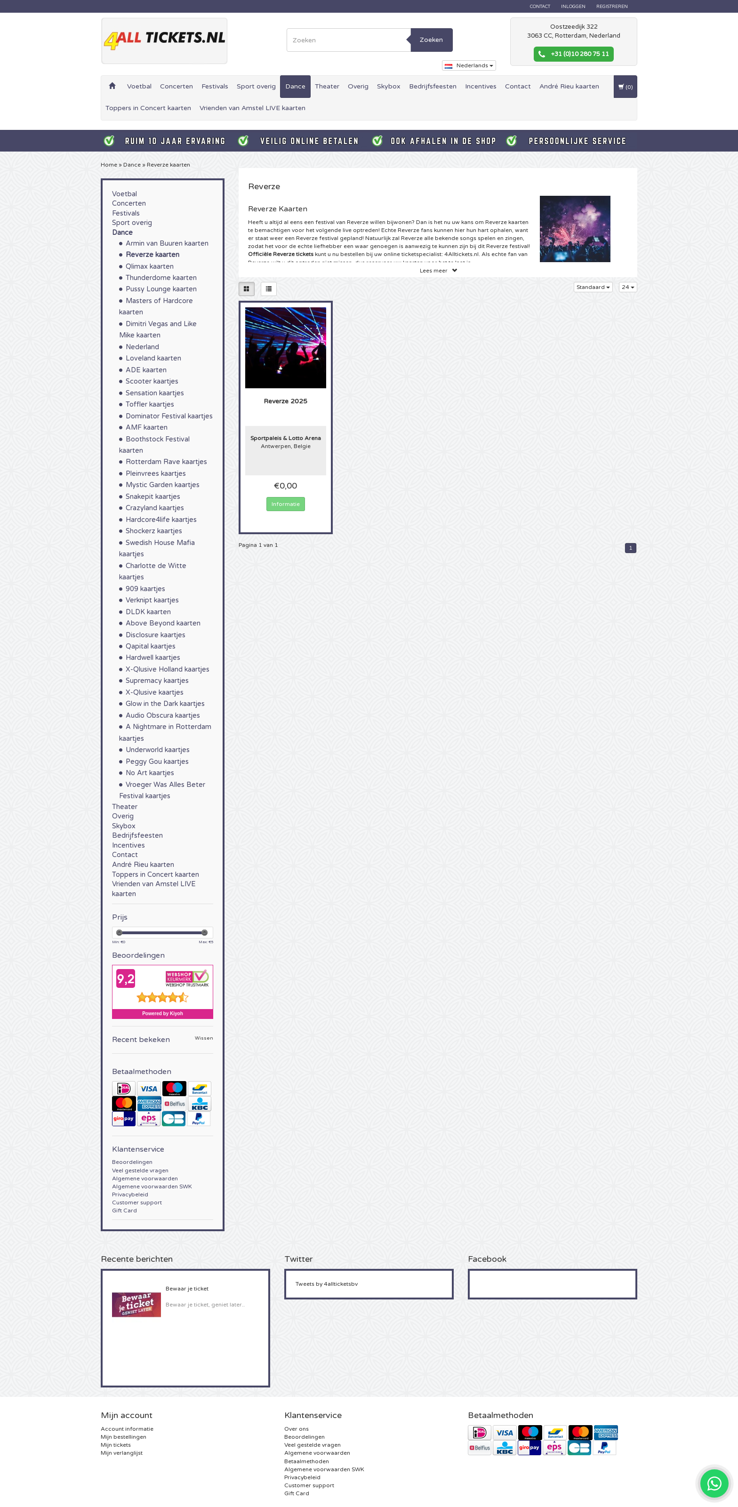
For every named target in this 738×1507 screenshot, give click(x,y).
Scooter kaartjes (152, 381)
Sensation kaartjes (155, 393)
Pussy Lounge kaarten (161, 289)
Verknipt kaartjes (152, 600)
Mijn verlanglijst (122, 1453)
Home (109, 164)
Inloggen (573, 6)
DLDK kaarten (148, 612)
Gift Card (124, 1210)
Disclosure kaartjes (155, 635)
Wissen (204, 1038)
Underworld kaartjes (158, 750)
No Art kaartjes (150, 773)
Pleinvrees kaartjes (156, 474)
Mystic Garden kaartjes (163, 485)
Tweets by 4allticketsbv (327, 1284)
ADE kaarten (146, 370)
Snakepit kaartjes (153, 497)
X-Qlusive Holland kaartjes (167, 669)
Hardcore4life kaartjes (161, 520)
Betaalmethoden (306, 1461)
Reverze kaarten (168, 164)
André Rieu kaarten (569, 86)
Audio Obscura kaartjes (163, 716)
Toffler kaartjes (150, 405)
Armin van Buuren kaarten (167, 244)
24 (628, 287)
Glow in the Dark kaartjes (165, 704)
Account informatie (127, 1429)
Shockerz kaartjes (154, 531)
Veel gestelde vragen (140, 1170)
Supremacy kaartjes (157, 681)
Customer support (137, 1202)
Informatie (286, 504)
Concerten (176, 86)
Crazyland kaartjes (155, 508)
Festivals (214, 86)
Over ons (296, 1429)
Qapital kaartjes (151, 646)
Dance (295, 86)
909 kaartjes (145, 589)
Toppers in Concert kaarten (148, 108)
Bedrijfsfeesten (433, 86)
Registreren (612, 6)
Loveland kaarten (153, 358)
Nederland (142, 347)
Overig (358, 86)
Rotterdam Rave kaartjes (166, 462)
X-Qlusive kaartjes (155, 693)
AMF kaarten (147, 428)
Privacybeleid (130, 1194)
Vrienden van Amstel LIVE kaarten (252, 108)
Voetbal (139, 86)
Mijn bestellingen (123, 1437)
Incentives (481, 86)
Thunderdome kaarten (161, 278)
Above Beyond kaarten (163, 623)
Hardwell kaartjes (153, 658)
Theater (327, 86)
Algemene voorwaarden (145, 1178)
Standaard (593, 287)
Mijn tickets (116, 1445)
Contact (540, 6)
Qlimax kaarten (150, 267)
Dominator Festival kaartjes (169, 416)
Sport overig (256, 86)
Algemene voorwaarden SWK (152, 1186)
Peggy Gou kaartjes (157, 762)
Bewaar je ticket (187, 1288)
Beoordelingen (132, 1162)
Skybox (389, 86)
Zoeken (431, 40)
